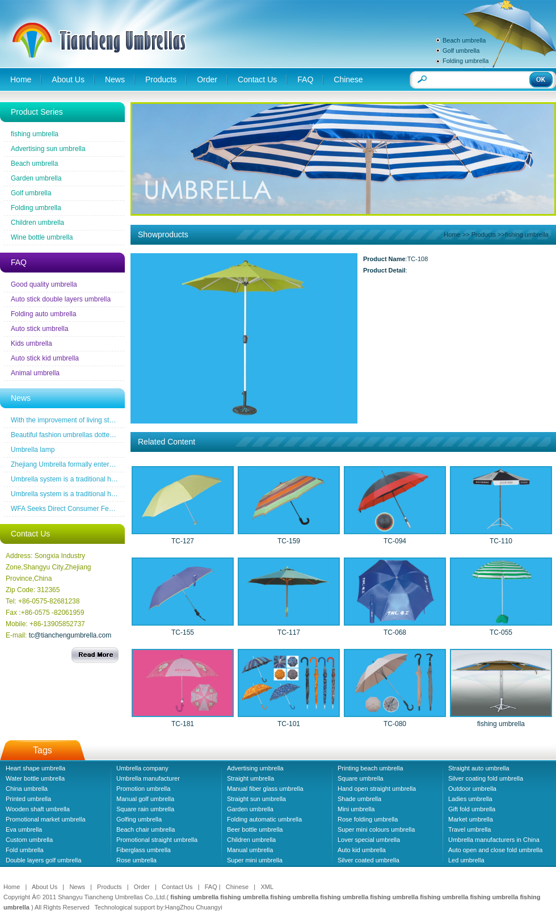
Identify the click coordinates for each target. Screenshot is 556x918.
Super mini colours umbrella (376, 829)
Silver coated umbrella (368, 860)
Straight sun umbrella (256, 798)
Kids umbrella (31, 343)
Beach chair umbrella (145, 829)
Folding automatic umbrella (264, 819)
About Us (68, 79)
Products (160, 79)
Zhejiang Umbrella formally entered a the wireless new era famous (110, 464)
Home (20, 79)
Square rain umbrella (145, 809)
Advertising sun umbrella (48, 149)
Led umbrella (466, 860)
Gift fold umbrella (471, 809)
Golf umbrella (461, 50)
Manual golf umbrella (145, 798)
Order (207, 79)
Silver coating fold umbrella (485, 778)
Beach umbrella (464, 40)
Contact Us (257, 79)
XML (266, 886)
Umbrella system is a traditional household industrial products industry (116, 479)
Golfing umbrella (139, 819)
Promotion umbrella (143, 788)
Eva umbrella (24, 829)
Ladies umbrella (470, 798)
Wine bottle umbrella (42, 237)
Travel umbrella (469, 829)
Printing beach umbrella (370, 768)
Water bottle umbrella (35, 778)
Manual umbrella (250, 849)
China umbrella (27, 788)
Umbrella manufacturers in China (494, 839)
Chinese (348, 79)
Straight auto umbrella (478, 768)
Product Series (37, 111)
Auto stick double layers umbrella (61, 299)
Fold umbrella (25, 849)
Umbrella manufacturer (148, 778)
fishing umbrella (34, 134)
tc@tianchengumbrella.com (70, 635)
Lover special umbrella (369, 839)
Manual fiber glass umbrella (265, 788)
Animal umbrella (35, 373)
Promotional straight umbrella (156, 839)
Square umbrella (361, 778)
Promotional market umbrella (46, 819)
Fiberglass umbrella (143, 849)
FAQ (305, 79)
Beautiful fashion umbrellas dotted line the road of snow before (105, 435)
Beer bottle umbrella (255, 829)
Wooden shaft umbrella (38, 809)
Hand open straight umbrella (377, 788)
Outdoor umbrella (472, 788)
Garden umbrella (36, 178)
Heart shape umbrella (35, 768)
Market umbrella (470, 819)
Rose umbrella (136, 860)
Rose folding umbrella (368, 819)
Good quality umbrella (44, 284)
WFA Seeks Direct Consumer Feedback (70, 509)
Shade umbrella (359, 798)
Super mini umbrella (255, 860)
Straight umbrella (250, 778)
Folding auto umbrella (43, 314)
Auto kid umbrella (362, 849)
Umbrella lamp (32, 450)
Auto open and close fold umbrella (495, 849)
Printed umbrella (28, 798)
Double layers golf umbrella (43, 860)
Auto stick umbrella (39, 329)
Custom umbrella (29, 839)
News (115, 79)
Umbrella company (142, 768)
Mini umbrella (356, 809)
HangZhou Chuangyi (193, 907)
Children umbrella (37, 223)
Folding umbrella (465, 60)
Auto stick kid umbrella (45, 358)
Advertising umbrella (255, 768)
